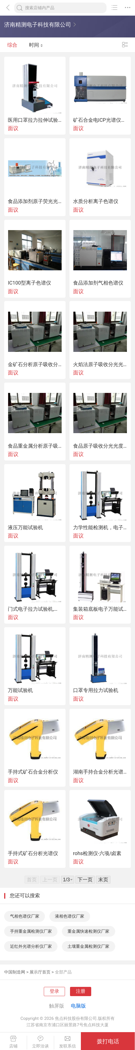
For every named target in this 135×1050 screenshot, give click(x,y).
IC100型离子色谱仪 (29, 282)
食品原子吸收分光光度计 (100, 445)
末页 (103, 879)
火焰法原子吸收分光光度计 (100, 364)
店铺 (13, 1042)
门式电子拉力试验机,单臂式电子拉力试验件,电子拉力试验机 (35, 609)
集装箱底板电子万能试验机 (100, 609)
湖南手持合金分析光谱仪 (100, 771)
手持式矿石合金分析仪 (33, 771)
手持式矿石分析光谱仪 (33, 853)
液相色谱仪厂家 (69, 916)
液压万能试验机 (25, 527)
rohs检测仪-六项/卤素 (97, 853)
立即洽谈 (40, 1042)
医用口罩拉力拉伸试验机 (35, 120)
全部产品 (63, 972)
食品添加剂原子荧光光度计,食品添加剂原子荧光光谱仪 (35, 201)
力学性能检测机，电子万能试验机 (100, 527)
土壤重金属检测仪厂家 (88, 946)
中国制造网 (14, 972)
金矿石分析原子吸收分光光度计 (35, 364)
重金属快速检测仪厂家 (88, 931)
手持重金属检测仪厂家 (31, 931)
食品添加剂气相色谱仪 (98, 282)
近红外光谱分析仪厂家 (31, 946)
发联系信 (67, 1042)
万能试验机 (20, 690)
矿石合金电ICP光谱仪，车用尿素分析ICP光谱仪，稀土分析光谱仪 (100, 120)
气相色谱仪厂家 (24, 916)
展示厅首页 (40, 972)
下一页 (85, 879)
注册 (80, 991)
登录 (54, 991)
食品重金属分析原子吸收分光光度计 (35, 445)
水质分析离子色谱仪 (95, 201)
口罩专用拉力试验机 (95, 690)
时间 (36, 45)
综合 (12, 45)
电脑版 (78, 1006)
